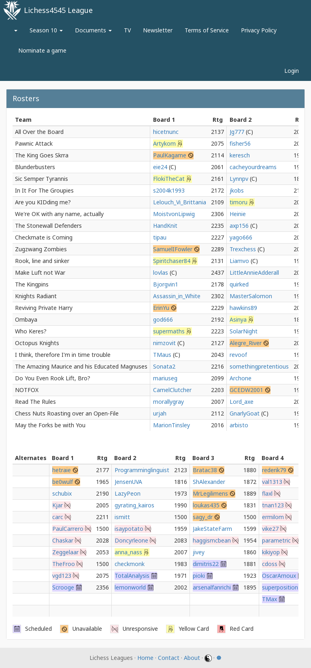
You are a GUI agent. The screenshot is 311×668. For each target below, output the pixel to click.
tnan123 (273, 505)
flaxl (267, 493)
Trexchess (243, 249)
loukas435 (206, 505)
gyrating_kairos (134, 505)
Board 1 (164, 119)
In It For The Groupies (44, 190)
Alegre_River (246, 343)
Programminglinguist (142, 470)
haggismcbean (212, 540)
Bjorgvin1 (165, 284)
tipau (159, 237)
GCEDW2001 (246, 390)
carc (57, 517)
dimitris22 (206, 564)
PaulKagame (169, 155)
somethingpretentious (259, 366)
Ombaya (26, 319)
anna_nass (128, 552)
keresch (240, 155)
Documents (93, 30)
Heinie (238, 214)
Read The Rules (35, 401)
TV (127, 30)
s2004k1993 (169, 190)
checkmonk (130, 564)
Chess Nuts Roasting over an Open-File (67, 413)
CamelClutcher (172, 390)
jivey (198, 552)
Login (291, 70)
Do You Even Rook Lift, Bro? (52, 378)
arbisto (239, 425)
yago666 (241, 237)
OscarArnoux (279, 575)
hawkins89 (243, 308)
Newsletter (158, 30)
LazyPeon (128, 493)
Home (145, 658)
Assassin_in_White (176, 296)
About (192, 658)
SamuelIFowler (172, 249)
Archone (240, 378)
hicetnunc (166, 132)
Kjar (57, 505)
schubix (62, 493)
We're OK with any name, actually (59, 214)
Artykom (164, 143)
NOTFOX (26, 390)
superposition (280, 587)
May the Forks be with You (50, 425)
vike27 (270, 528)
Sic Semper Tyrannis (41, 178)
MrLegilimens (210, 493)
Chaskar (62, 540)
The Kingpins (32, 284)
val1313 (272, 482)
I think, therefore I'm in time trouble (63, 354)
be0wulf (62, 482)
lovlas (160, 272)
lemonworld (130, 587)
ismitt (122, 517)
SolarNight (244, 331)
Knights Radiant (36, 296)
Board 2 (240, 119)
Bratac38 (205, 470)
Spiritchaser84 (171, 261)
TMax (269, 599)
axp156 (239, 225)
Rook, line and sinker (42, 261)
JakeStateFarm (212, 528)
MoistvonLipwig (174, 214)
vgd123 (61, 575)
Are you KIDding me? (43, 202)
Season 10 (46, 30)
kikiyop (271, 552)
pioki (199, 575)
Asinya (238, 319)
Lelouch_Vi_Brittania (179, 202)
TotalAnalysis (132, 575)
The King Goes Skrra (41, 155)
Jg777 (237, 132)
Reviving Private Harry (43, 308)
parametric (276, 540)
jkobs (237, 190)
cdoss (269, 564)
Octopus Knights (37, 343)
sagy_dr (203, 517)
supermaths (169, 331)
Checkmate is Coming (43, 237)
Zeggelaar (65, 552)
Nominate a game (42, 50)
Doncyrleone (131, 540)
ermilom (273, 517)
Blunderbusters (35, 167)
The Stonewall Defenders (48, 225)
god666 (163, 319)
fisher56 (240, 143)
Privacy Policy (259, 30)
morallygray (168, 401)
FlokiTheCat (169, 178)
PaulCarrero (67, 528)
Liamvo (239, 261)
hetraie (61, 470)
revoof (238, 354)
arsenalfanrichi (212, 587)
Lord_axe (241, 401)
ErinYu (161, 308)
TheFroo (63, 564)
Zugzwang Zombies (41, 249)
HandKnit (165, 225)
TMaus (162, 354)
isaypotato (129, 528)
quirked (239, 284)
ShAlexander (209, 482)
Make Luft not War (40, 272)
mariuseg (165, 378)
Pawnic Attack (34, 143)
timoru (238, 202)
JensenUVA (128, 482)
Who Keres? (31, 331)
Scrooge (63, 587)
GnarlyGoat (245, 413)
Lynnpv (239, 178)
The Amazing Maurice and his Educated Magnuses (81, 366)
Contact (168, 658)
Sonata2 (164, 366)
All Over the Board (39, 132)
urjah (159, 413)
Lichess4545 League (58, 10)
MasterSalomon (251, 296)
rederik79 (274, 470)
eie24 (160, 167)
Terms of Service (207, 30)
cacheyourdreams (253, 167)
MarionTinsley (171, 425)
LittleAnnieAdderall (254, 272)
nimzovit (164, 343)
